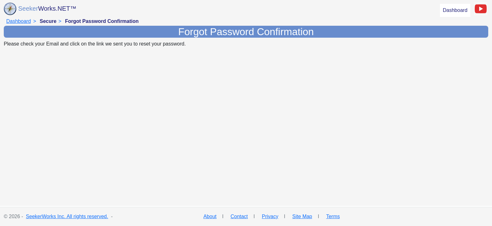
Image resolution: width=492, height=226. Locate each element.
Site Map (302, 216)
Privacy (270, 216)
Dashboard (455, 10)
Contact (239, 216)
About (210, 216)
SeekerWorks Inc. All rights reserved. (67, 216)
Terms (333, 216)
